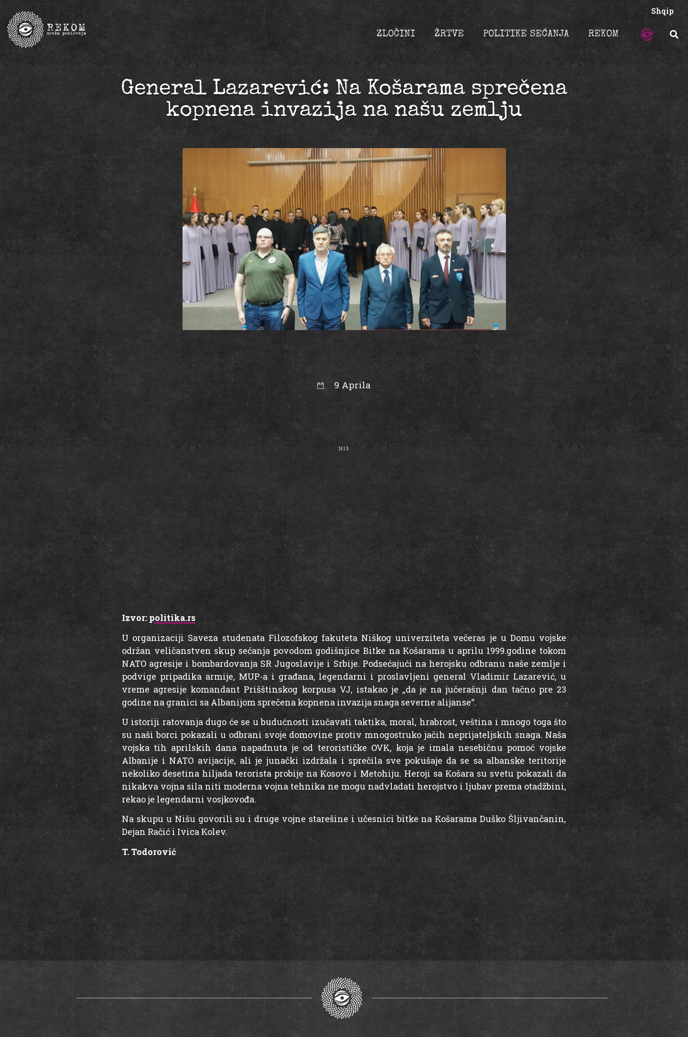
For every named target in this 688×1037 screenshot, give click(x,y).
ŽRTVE (449, 34)
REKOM (603, 34)
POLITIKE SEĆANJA (526, 34)
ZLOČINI (395, 34)
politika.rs (172, 617)
